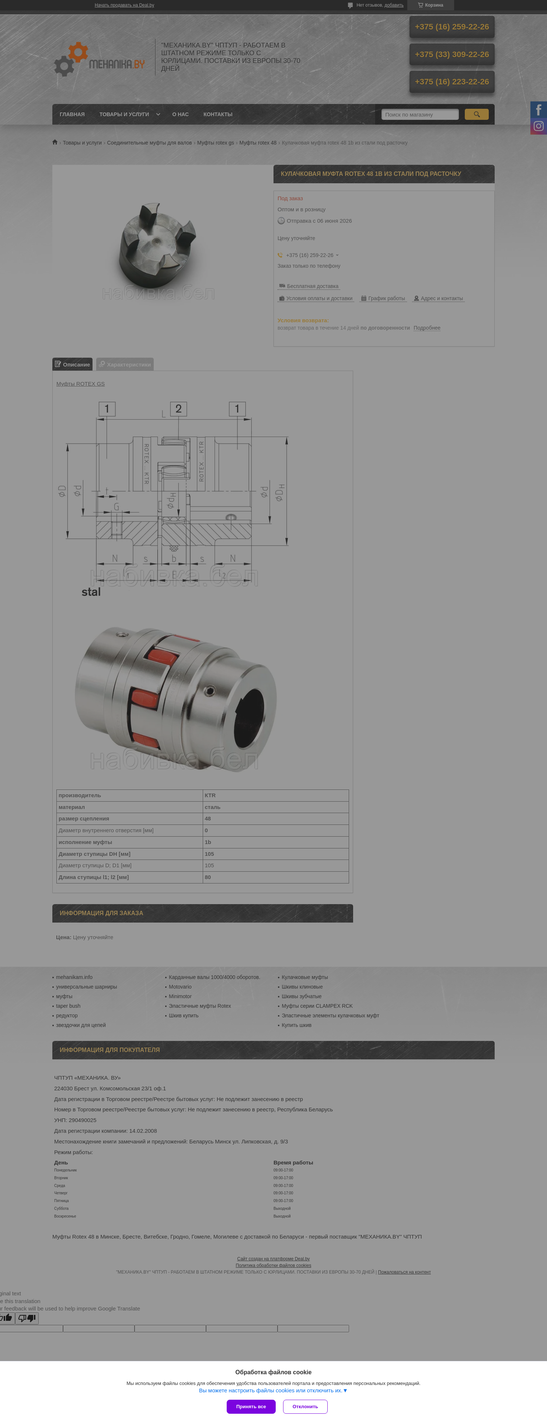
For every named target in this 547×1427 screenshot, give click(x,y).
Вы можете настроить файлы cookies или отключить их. (270, 1390)
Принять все (251, 1406)
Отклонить (305, 1406)
